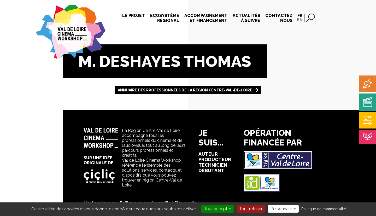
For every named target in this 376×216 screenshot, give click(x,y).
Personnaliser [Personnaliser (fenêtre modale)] (283, 208)
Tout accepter (217, 208)
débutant (211, 170)
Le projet (133, 15)
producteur (214, 159)
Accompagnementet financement (205, 18)
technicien (212, 165)
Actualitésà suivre (246, 18)
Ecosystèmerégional (164, 18)
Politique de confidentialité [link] (323, 209)
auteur (208, 154)
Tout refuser (250, 208)
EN (300, 19)
